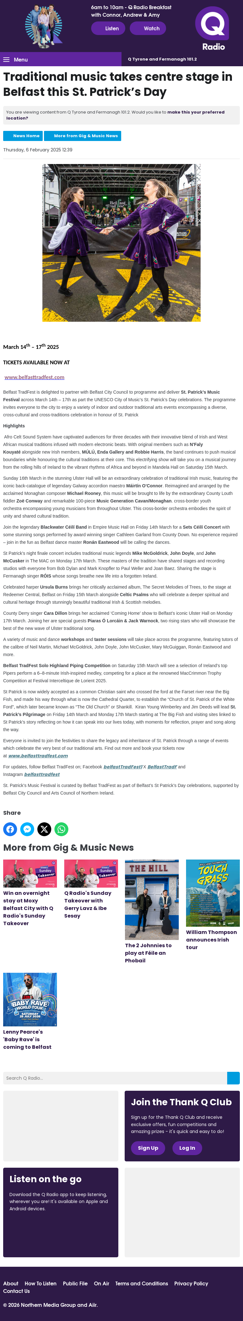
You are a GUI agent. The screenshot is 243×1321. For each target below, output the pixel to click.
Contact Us (16, 1291)
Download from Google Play (33, 1242)
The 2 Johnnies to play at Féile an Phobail (152, 912)
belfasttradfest (41, 774)
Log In (187, 1148)
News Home (26, 136)
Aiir (93, 1304)
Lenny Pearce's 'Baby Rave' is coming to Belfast (30, 1012)
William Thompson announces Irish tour (213, 905)
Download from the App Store (34, 1225)
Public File (75, 1283)
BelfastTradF (162, 767)
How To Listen (41, 1283)
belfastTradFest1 (122, 767)
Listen (108, 28)
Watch (148, 28)
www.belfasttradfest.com (38, 756)
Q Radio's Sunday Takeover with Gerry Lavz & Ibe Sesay (91, 889)
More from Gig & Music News (86, 136)
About (10, 1283)
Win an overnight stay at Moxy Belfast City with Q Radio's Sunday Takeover (30, 893)
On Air (101, 1283)
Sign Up (148, 1148)
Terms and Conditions (141, 1283)
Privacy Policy (191, 1283)
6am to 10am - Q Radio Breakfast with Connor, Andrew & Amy (131, 10)
